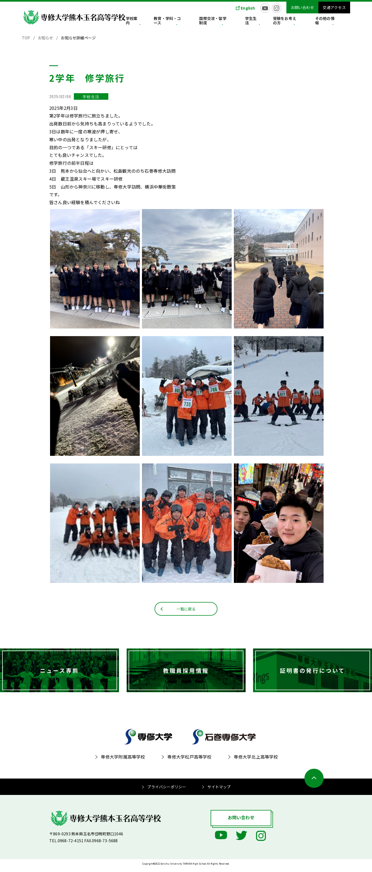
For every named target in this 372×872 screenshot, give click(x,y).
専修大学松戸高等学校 (189, 761)
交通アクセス (334, 7)
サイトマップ (219, 791)
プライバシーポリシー (166, 791)
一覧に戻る (186, 612)
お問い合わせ (302, 7)
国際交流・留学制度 (236, 21)
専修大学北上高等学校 (256, 761)
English (248, 8)
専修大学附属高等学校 (123, 761)
